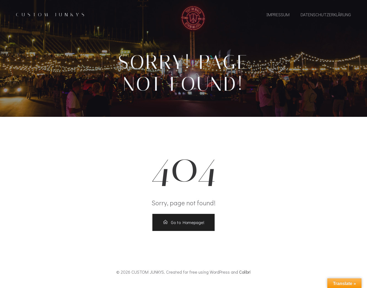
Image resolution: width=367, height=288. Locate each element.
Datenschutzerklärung (326, 14)
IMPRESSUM (278, 14)
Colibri (245, 272)
